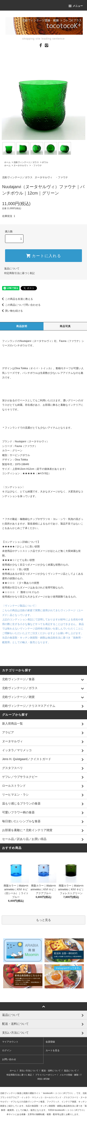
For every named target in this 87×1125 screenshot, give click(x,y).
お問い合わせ (9, 1059)
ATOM (46, 1079)
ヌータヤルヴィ (21, 165)
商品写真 (65, 326)
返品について (11, 268)
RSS (40, 1079)
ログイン (6, 1050)
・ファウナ (36, 165)
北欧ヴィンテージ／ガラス (26, 162)
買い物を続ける (11, 310)
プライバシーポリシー (45, 1075)
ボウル (45, 162)
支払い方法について (28, 1070)
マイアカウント (10, 1041)
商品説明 (21, 326)
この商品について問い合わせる (20, 304)
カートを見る (53, 1050)
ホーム (7, 162)
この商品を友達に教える (16, 298)
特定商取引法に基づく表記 (19, 273)
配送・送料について (51, 1070)
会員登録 (50, 1041)
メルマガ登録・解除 (69, 1075)
